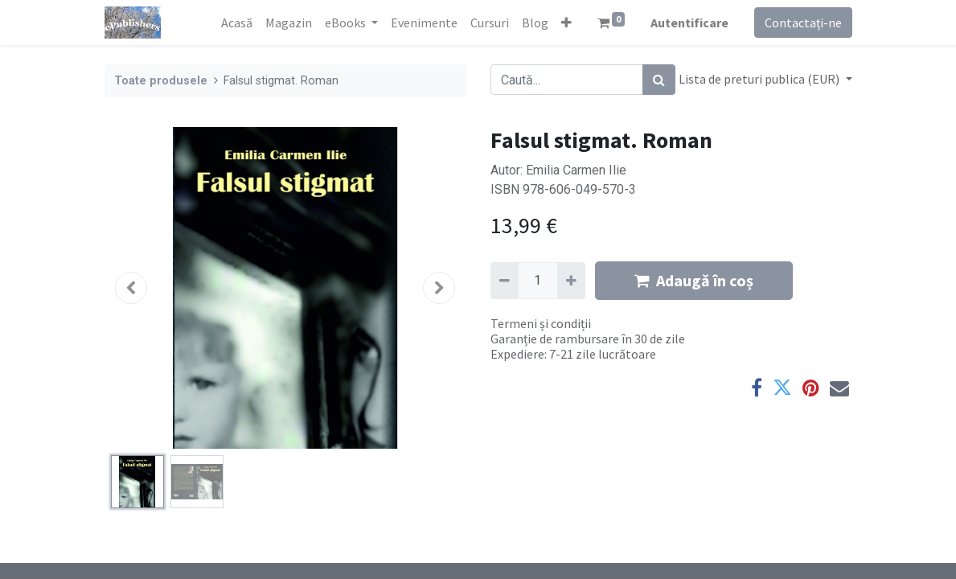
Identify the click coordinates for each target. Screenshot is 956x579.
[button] (566, 22)
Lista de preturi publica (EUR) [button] (760, 79)
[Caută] (658, 79)
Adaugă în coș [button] (693, 280)
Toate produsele (160, 81)
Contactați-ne (803, 22)
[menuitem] (237, 22)
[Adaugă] (571, 280)
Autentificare (689, 22)
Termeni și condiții (540, 323)
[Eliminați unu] (504, 280)
